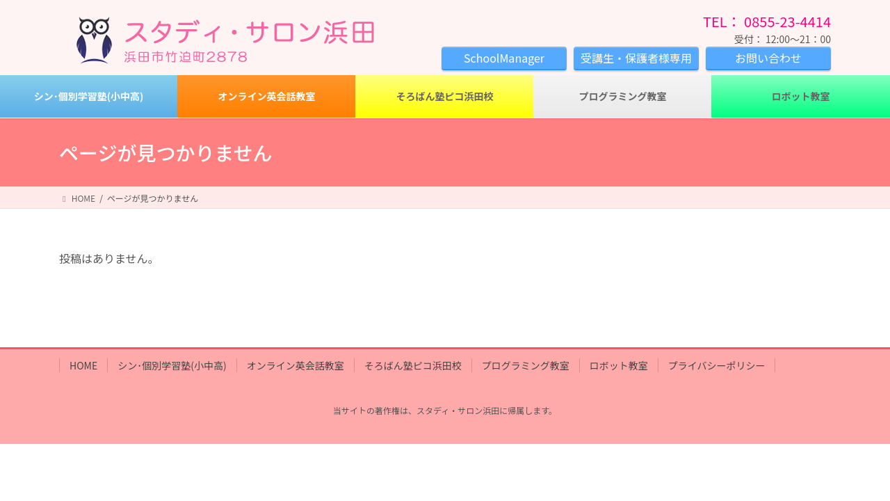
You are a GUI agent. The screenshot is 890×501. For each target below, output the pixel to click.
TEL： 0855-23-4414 (767, 21)
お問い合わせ (768, 57)
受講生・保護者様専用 (636, 57)
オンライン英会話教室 (295, 365)
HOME (83, 365)
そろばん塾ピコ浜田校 (413, 365)
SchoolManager (504, 57)
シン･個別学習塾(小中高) (172, 365)
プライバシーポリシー (717, 365)
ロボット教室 (619, 365)
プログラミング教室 (525, 365)
